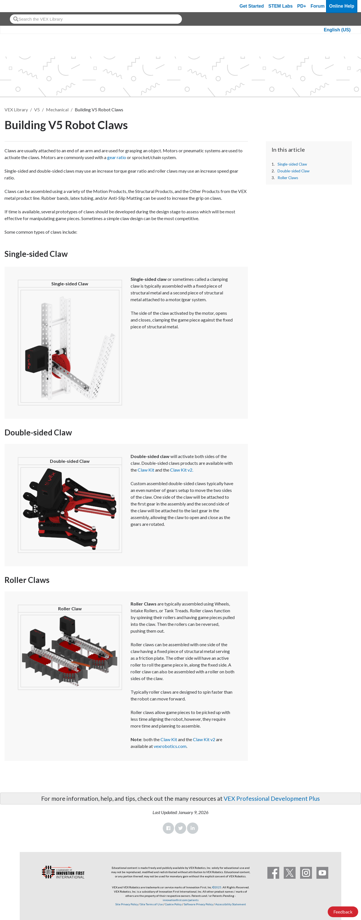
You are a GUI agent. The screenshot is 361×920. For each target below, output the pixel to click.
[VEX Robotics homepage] (15, 6)
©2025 (216, 887)
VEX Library (16, 109)
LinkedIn (192, 828)
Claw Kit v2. (181, 469)
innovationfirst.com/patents (181, 900)
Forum (318, 6)
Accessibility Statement (230, 904)
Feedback (343, 911)
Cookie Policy (173, 904)
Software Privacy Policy (198, 904)
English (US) (337, 29)
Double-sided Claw (293, 171)
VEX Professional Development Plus (272, 798)
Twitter (180, 828)
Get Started (251, 6)
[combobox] (96, 19)
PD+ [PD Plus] (301, 6)
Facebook (168, 828)
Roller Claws (288, 177)
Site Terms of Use (151, 904)
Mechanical (57, 109)
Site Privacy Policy (126, 904)
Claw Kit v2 (204, 739)
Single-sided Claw (292, 164)
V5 (37, 109)
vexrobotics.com (170, 746)
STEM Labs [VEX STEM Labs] (280, 6)
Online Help (341, 6)
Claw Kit (146, 469)
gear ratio (116, 157)
